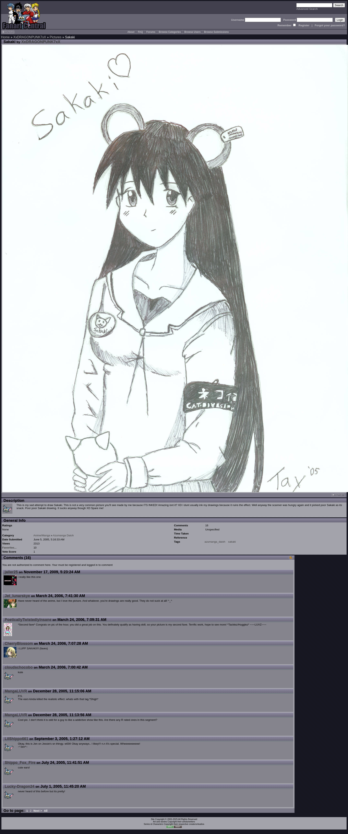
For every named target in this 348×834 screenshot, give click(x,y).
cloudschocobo (19, 667)
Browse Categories (170, 32)
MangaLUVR (16, 691)
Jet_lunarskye (17, 596)
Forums (150, 32)
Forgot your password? (330, 25)
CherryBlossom (19, 643)
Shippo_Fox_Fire (20, 762)
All (46, 810)
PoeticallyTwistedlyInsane (28, 619)
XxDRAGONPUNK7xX (29, 37)
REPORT (338, 495)
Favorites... (9, 547)
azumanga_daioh (215, 541)
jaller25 (11, 572)
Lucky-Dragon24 (19, 786)
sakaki (232, 541)
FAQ (140, 32)
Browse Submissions (216, 32)
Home (5, 37)
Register (304, 25)
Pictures (55, 37)
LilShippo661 (16, 738)
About (130, 32)
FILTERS (8, 32)
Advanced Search (307, 8)
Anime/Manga (41, 535)
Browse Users (192, 32)
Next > (37, 810)
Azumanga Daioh (63, 535)
